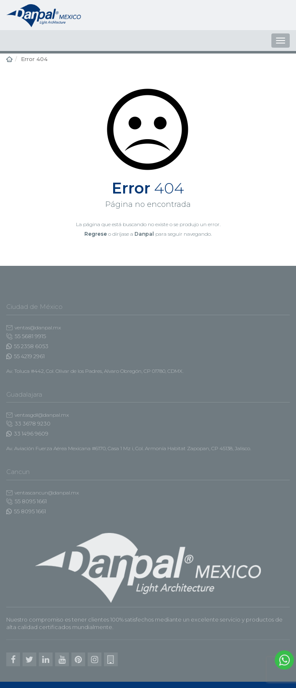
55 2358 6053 (27, 346)
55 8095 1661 (26, 501)
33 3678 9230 (28, 423)
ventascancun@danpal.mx (42, 492)
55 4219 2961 (25, 356)
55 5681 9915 (26, 336)
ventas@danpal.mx (33, 327)
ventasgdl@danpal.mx (37, 415)
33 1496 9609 (27, 433)
